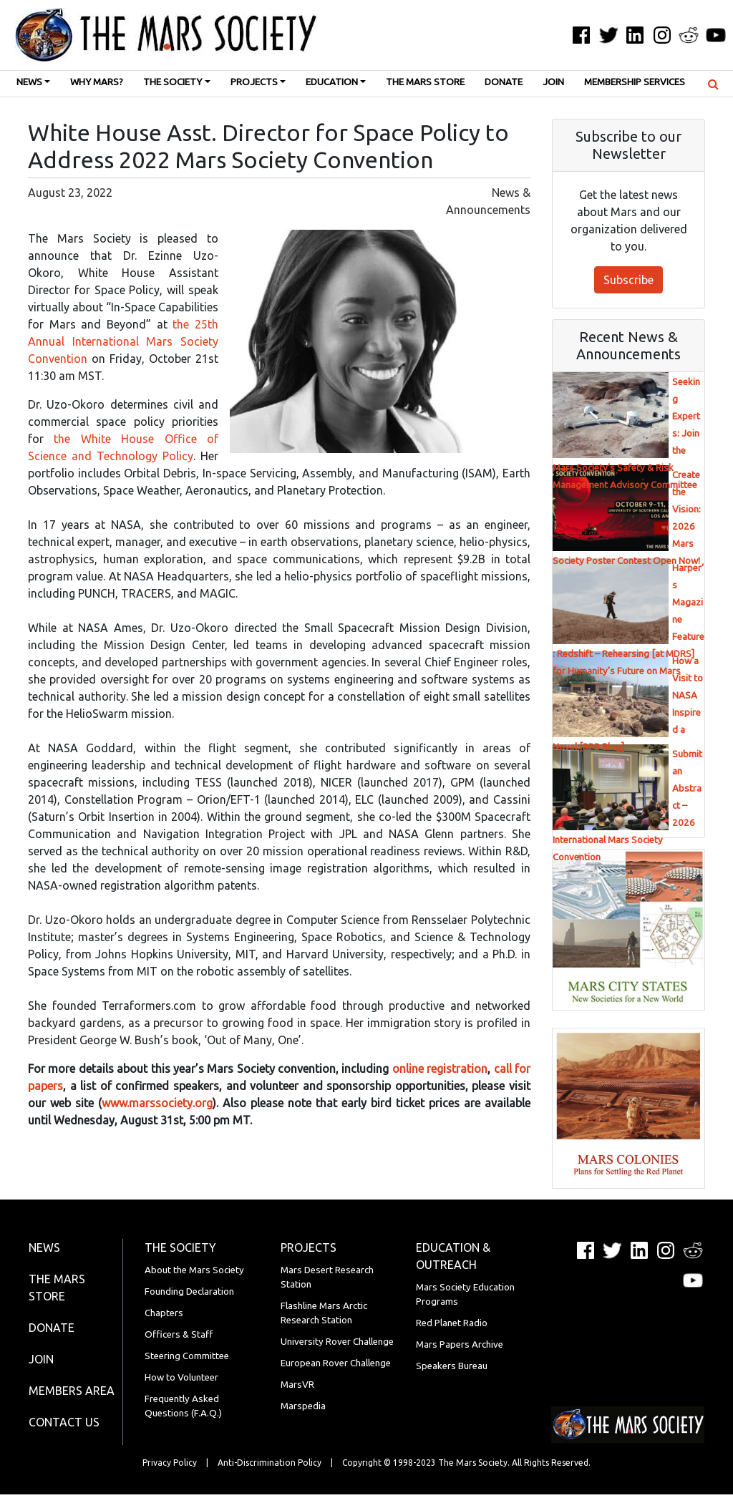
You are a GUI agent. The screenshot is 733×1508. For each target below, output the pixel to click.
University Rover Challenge (337, 1341)
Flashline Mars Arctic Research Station (324, 1312)
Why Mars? (96, 82)
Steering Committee (187, 1356)
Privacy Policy (169, 1462)
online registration (439, 1068)
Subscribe (628, 279)
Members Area (72, 1390)
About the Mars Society (194, 1270)
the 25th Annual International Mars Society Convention (123, 341)
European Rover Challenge (336, 1363)
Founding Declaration (189, 1291)
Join (553, 82)
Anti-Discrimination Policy (269, 1462)
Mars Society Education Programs (465, 1294)
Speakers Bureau (451, 1366)
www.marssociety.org (157, 1102)
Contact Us (64, 1422)
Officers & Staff (179, 1334)
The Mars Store (425, 82)
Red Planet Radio (451, 1323)
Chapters (164, 1313)
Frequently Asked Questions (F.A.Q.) (183, 1406)
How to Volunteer (181, 1377)
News (29, 82)
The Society (172, 82)
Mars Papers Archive (459, 1344)
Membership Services (634, 82)
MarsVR (297, 1384)
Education (332, 82)
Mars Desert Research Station (327, 1277)
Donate (504, 82)
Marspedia (303, 1406)
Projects (254, 82)
